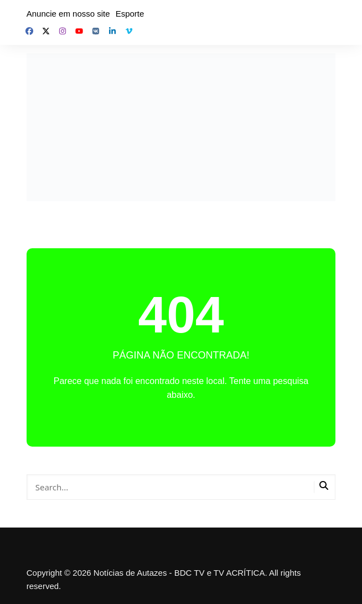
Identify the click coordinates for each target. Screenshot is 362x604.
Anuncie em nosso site (68, 13)
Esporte (130, 13)
